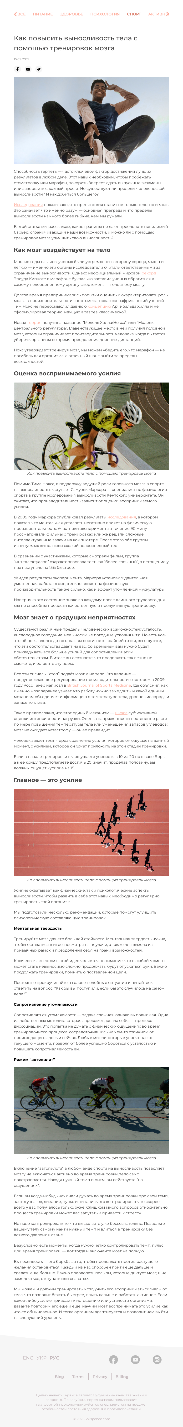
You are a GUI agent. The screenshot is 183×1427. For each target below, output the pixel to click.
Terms (78, 1376)
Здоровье (71, 14)
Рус (54, 1358)
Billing (122, 1376)
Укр (41, 1358)
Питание (43, 14)
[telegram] (40, 69)
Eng (28, 1358)
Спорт (134, 14)
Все (21, 14)
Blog (59, 1376)
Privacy (100, 1376)
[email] (30, 69)
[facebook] (19, 69)
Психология (105, 14)
